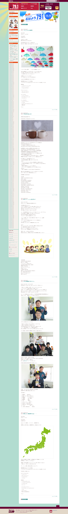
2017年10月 (11, 177)
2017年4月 (10, 184)
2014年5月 (10, 223)
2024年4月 (10, 90)
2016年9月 (10, 192)
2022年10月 (11, 110)
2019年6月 (10, 155)
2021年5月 (10, 129)
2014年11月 (11, 216)
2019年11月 (11, 149)
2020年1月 (10, 147)
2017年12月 (11, 175)
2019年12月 (11, 148)
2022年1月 (10, 120)
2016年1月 (10, 201)
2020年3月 (10, 145)
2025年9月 (10, 71)
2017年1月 (10, 187)
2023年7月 (10, 100)
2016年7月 (10, 194)
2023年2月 (10, 106)
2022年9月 (10, 111)
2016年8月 (10, 193)
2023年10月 (11, 97)
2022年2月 (10, 119)
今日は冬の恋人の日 (27, 114)
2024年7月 (10, 87)
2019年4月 (10, 157)
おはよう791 (54, 109)
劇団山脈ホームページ (27, 360)
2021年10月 (11, 124)
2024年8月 (10, 86)
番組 (56, 109)
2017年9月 (10, 178)
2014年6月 (10, 222)
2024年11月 (11, 82)
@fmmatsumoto (54, 510)
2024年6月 (10, 88)
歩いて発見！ (12, 52)
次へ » (26, 24)
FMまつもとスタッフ (12, 255)
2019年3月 (10, 158)
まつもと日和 (11, 236)
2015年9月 (10, 205)
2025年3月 (10, 78)
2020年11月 (11, 136)
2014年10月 (11, 217)
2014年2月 (10, 226)
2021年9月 (10, 125)
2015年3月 (10, 212)
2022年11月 (11, 109)
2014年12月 (11, 215)
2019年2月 (10, 159)
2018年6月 (10, 168)
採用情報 (31, 511)
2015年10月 (11, 204)
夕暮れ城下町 (11, 238)
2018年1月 (10, 174)
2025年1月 (10, 80)
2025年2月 (10, 79)
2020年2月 (10, 146)
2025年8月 (10, 72)
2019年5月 (10, 156)
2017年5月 (10, 183)
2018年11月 (11, 163)
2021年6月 (10, 128)
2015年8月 (10, 206)
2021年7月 (10, 127)
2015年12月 (11, 202)
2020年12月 (11, 135)
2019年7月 (10, 154)
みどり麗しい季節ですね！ (14, 46)
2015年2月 (10, 213)
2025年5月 (10, 76)
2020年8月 (10, 139)
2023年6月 (10, 101)
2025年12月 (11, 68)
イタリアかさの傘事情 (27, 30)
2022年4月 (10, 117)
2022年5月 (10, 116)
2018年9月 (10, 165)
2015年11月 (11, 203)
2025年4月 (10, 77)
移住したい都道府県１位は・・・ (30, 413)
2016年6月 (10, 195)
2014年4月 (10, 224)
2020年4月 (10, 144)
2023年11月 (11, 96)
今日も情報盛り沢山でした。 (29, 281)
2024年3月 (10, 91)
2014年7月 (10, 221)
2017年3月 (10, 185)
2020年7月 (10, 140)
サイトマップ (17, 511)
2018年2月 (10, 173)
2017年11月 (11, 176)
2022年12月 (11, 108)
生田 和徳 (10, 249)
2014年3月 (10, 225)
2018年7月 (10, 167)
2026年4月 (10, 63)
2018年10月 (11, 164)
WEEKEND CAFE (11, 240)
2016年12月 (11, 188)
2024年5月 (10, 89)
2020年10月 (11, 137)
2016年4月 (10, 197)
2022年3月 (10, 118)
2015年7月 (10, 207)
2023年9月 (10, 98)
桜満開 (11, 60)
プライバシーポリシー (22, 511)
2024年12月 (11, 81)
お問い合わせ (27, 511)
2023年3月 (10, 105)
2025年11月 (11, 69)
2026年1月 (10, 67)
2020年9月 (10, 138)
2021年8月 (10, 126)
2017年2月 (10, 186)
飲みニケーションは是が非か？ (29, 199)
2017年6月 (10, 182)
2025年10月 (11, 70)
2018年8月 (10, 166)
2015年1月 (10, 214)
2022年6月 (10, 115)
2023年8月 (10, 99)
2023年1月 (10, 107)
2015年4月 (10, 211)
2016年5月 (10, 196)
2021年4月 (10, 130)
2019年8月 (10, 153)
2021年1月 (10, 134)
